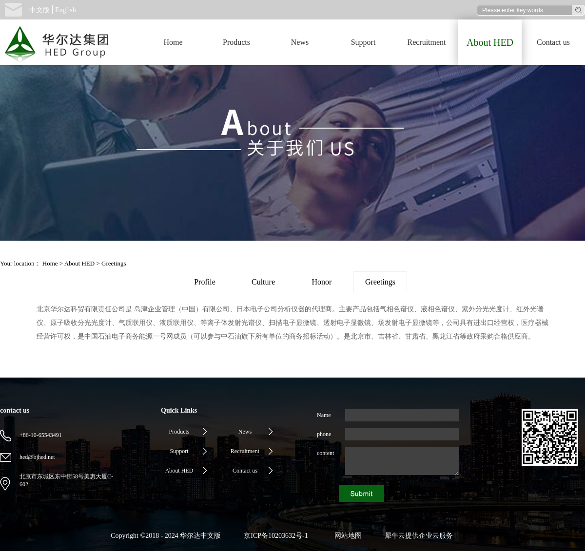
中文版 (39, 10)
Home (172, 42)
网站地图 (346, 535)
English (65, 10)
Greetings (113, 263)
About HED (79, 263)
